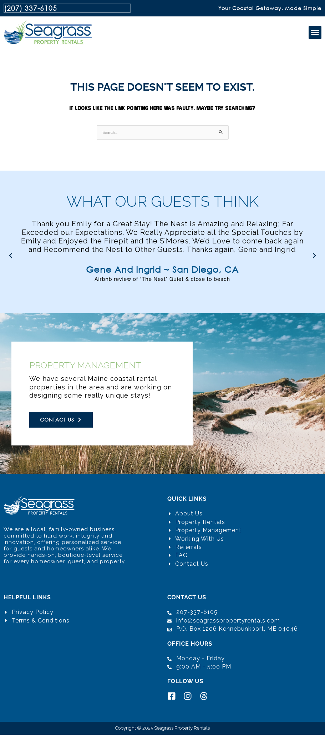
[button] (315, 33)
